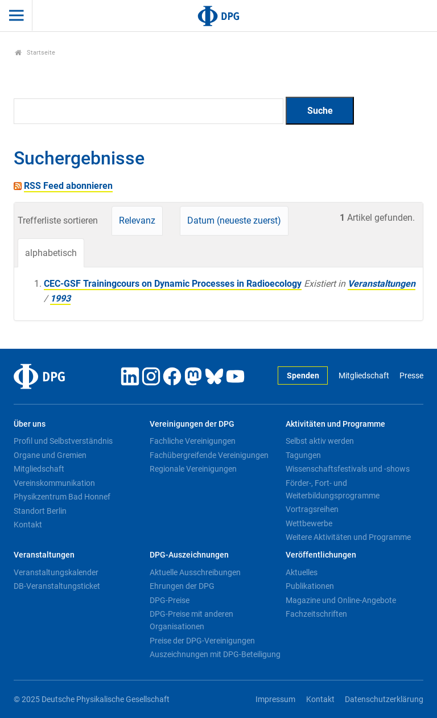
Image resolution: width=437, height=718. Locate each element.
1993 (60, 298)
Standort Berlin (40, 510)
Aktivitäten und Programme (335, 424)
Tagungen (303, 455)
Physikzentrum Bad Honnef (62, 496)
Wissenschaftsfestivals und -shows (348, 468)
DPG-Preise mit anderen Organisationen (191, 620)
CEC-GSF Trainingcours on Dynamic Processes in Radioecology (173, 283)
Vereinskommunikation (54, 483)
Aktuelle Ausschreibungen (195, 572)
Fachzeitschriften (316, 613)
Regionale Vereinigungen (193, 468)
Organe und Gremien (50, 455)
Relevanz (137, 220)
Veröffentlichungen (321, 555)
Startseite (35, 52)
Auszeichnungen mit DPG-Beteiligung (215, 654)
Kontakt (28, 524)
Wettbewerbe (309, 523)
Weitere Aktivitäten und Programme (348, 537)
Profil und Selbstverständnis (63, 440)
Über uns (30, 424)
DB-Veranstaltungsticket (57, 586)
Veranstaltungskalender (56, 572)
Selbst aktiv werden (320, 440)
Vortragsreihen (312, 509)
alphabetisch (51, 252)
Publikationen (310, 586)
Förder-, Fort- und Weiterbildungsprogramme (333, 489)
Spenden (303, 376)
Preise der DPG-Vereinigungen (202, 640)
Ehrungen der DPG (182, 586)
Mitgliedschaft (364, 376)
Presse (411, 376)
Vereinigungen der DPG (192, 424)
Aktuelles (302, 572)
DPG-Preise (169, 600)
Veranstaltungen (381, 283)
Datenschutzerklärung (384, 699)
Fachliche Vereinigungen (193, 440)
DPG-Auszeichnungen (189, 555)
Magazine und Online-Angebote (341, 600)
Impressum (275, 699)
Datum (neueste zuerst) (234, 220)
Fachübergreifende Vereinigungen (209, 455)
